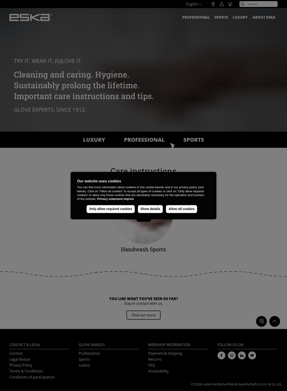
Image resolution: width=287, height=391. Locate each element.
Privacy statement (110, 199)
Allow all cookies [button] (182, 209)
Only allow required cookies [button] (110, 209)
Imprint (129, 199)
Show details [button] (150, 209)
